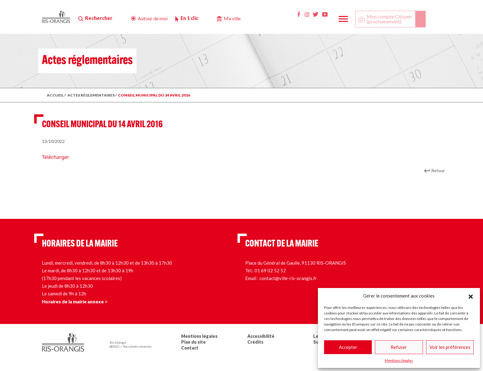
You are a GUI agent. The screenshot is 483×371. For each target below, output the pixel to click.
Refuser (399, 347)
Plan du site (193, 342)
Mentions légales (399, 360)
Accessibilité (260, 336)
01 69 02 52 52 (270, 270)
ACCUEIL (55, 95)
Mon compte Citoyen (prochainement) (389, 19)
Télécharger (55, 157)
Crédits (255, 342)
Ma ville (232, 18)
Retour (438, 170)
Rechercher (98, 18)
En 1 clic (189, 18)
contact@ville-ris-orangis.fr (288, 278)
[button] (471, 296)
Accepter (348, 347)
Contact (189, 347)
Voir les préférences (449, 347)
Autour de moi (153, 18)
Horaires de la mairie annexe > (75, 301)
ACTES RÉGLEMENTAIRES (91, 95)
